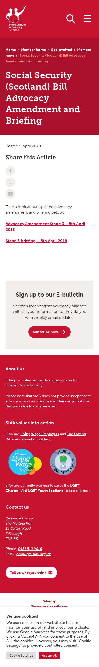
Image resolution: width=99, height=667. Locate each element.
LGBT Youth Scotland (46, 490)
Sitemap (49, 601)
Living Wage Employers (39, 433)
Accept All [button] (49, 655)
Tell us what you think (31, 572)
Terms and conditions (49, 606)
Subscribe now (49, 332)
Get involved (61, 49)
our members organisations (66, 401)
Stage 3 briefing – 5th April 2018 (36, 240)
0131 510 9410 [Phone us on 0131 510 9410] (30, 548)
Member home (33, 49)
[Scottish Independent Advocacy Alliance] (16, 19)
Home (11, 49)
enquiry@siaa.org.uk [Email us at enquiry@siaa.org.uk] (33, 554)
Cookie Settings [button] (21, 655)
